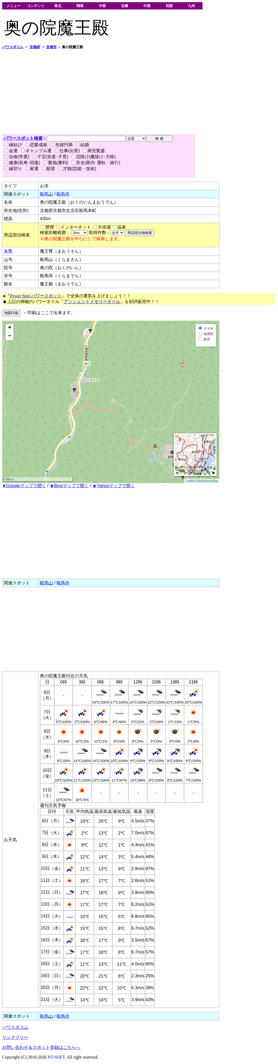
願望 (48, 168)
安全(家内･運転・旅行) (96, 162)
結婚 (82, 144)
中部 (102, 6)
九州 (191, 6)
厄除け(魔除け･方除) (94, 156)
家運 (32, 168)
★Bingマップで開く (69, 485)
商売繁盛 (94, 150)
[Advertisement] (139, 92)
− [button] (9, 336)
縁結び (13, 144)
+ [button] (9, 328)
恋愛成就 (36, 144)
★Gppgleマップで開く (24, 485)
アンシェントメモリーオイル (92, 301)
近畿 (124, 6)
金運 (11, 150)
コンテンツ (36, 6)
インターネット (76, 227)
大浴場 (104, 227)
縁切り (13, 168)
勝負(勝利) (56, 162)
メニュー (13, 6)
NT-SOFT (56, 1057)
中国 (146, 6)
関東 (80, 6)
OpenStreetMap (207, 481)
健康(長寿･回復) (22, 162)
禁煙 (49, 227)
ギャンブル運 (36, 150)
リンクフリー (15, 1037)
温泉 (121, 227)
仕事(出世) (67, 150)
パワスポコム (15, 1027)
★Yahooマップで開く (113, 485)
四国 (169, 6)
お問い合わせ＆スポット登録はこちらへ (41, 1047)
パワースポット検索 (23, 138)
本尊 (8, 251)
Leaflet (189, 481)
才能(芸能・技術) (77, 168)
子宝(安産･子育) (50, 156)
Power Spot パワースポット (36, 296)
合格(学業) (17, 156)
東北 (57, 6)
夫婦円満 (61, 144)
